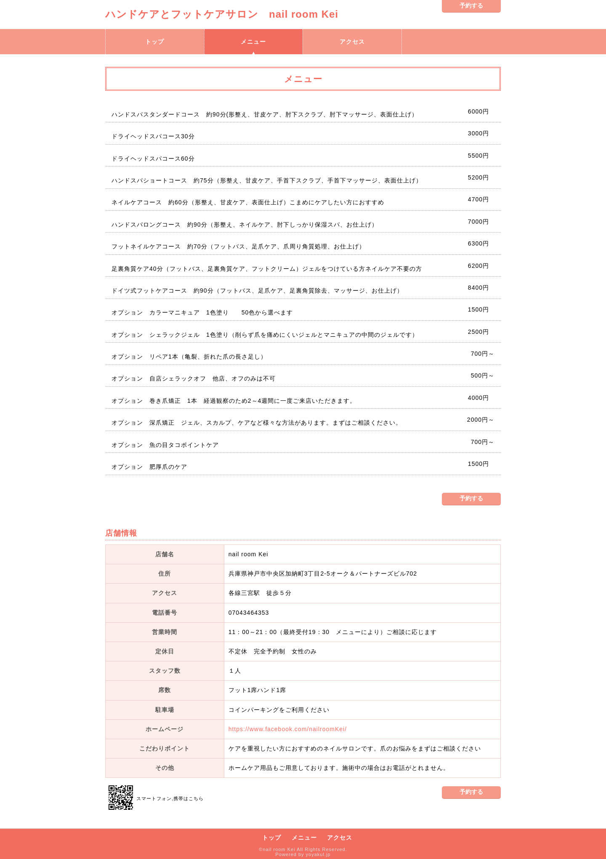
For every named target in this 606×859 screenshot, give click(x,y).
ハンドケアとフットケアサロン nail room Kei (227, 14)
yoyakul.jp (318, 854)
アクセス (352, 41)
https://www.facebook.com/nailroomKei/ (288, 729)
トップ (154, 41)
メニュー (253, 41)
